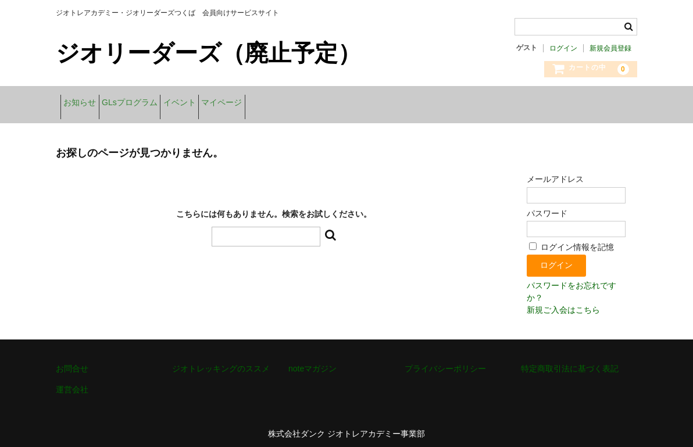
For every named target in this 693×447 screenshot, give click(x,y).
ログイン (563, 48)
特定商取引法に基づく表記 (570, 361)
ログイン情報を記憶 (571, 239)
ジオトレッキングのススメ (221, 361)
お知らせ (84, 103)
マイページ (280, 103)
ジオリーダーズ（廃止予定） (208, 53)
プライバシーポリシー (445, 361)
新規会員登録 (610, 48)
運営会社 (72, 382)
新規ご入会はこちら (563, 302)
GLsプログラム (152, 103)
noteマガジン (312, 361)
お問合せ (72, 361)
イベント (220, 103)
